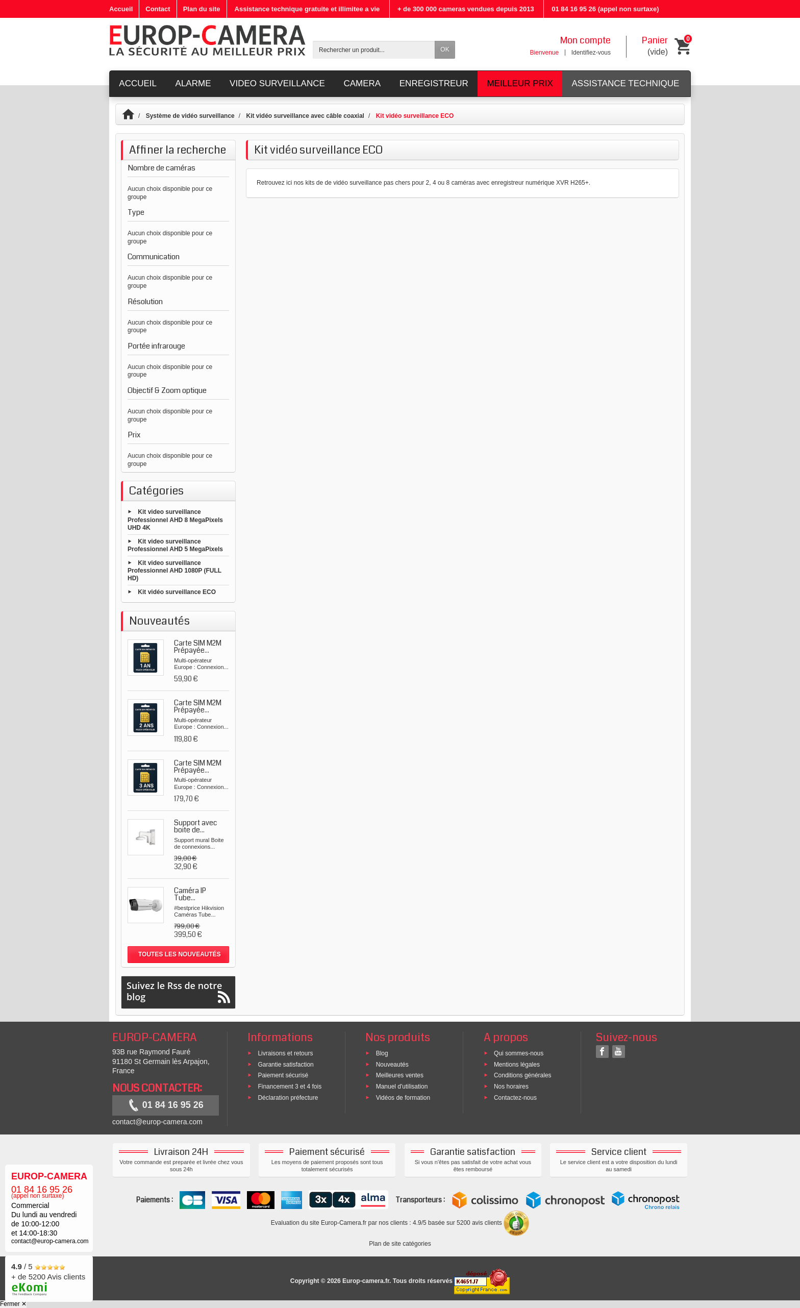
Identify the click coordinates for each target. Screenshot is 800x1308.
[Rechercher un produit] (374, 50)
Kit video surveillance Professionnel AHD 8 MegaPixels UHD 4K (175, 519)
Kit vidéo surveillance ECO (177, 592)
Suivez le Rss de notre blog (178, 991)
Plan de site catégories (400, 1243)
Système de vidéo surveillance (190, 115)
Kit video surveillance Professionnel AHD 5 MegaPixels (175, 545)
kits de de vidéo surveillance (343, 182)
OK (444, 49)
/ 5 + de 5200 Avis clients (48, 1277)
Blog (382, 1052)
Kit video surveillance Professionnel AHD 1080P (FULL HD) (174, 570)
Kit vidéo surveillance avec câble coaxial (305, 115)
